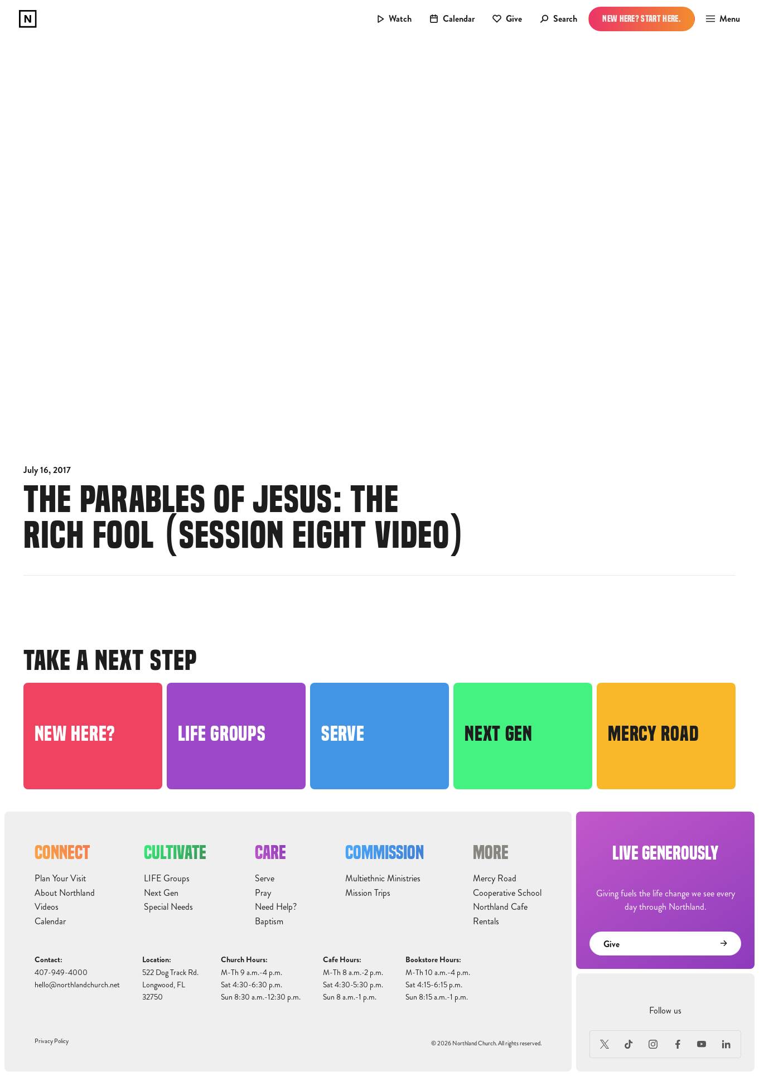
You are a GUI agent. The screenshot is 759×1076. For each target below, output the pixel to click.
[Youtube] (702, 1044)
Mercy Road (494, 878)
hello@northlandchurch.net (77, 985)
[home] (28, 19)
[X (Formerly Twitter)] (604, 1044)
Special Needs (168, 907)
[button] (719, 19)
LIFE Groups (167, 878)
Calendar (50, 921)
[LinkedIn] (726, 1044)
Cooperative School (507, 893)
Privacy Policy (52, 1041)
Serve (264, 878)
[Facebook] (677, 1044)
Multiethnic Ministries (382, 878)
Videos (47, 907)
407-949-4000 (61, 972)
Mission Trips (367, 893)
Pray (263, 893)
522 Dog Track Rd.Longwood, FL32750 (170, 985)
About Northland (65, 893)
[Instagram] (653, 1044)
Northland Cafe (500, 907)
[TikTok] (629, 1044)
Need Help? (276, 907)
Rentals (486, 921)
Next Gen (161, 893)
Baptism (269, 921)
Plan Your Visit (60, 878)
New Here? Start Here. (641, 18)
